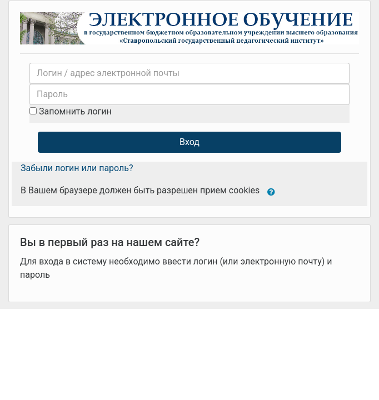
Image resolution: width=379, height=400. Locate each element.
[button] (271, 191)
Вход (189, 142)
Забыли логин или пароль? (77, 168)
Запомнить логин (75, 111)
